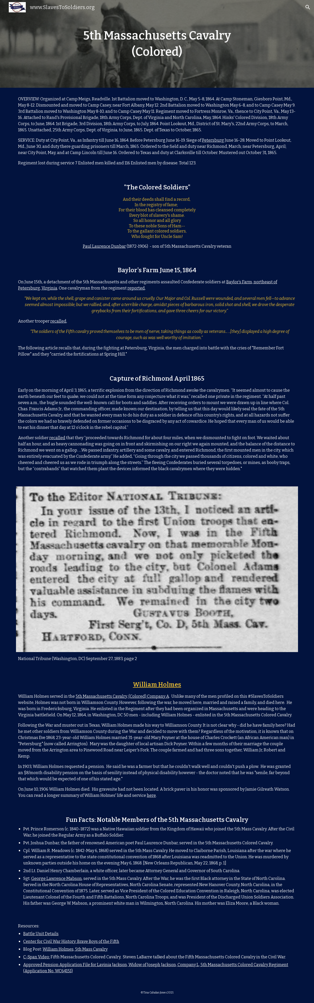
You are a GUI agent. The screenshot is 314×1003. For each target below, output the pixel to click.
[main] (157, 44)
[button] (308, 7)
